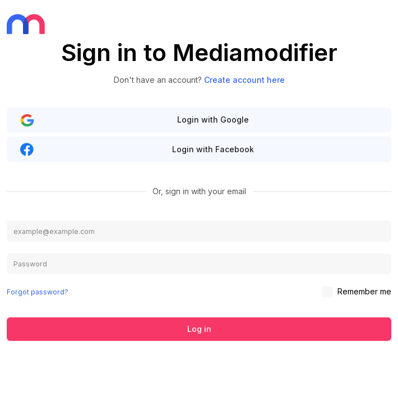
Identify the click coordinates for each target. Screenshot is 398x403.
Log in (199, 329)
